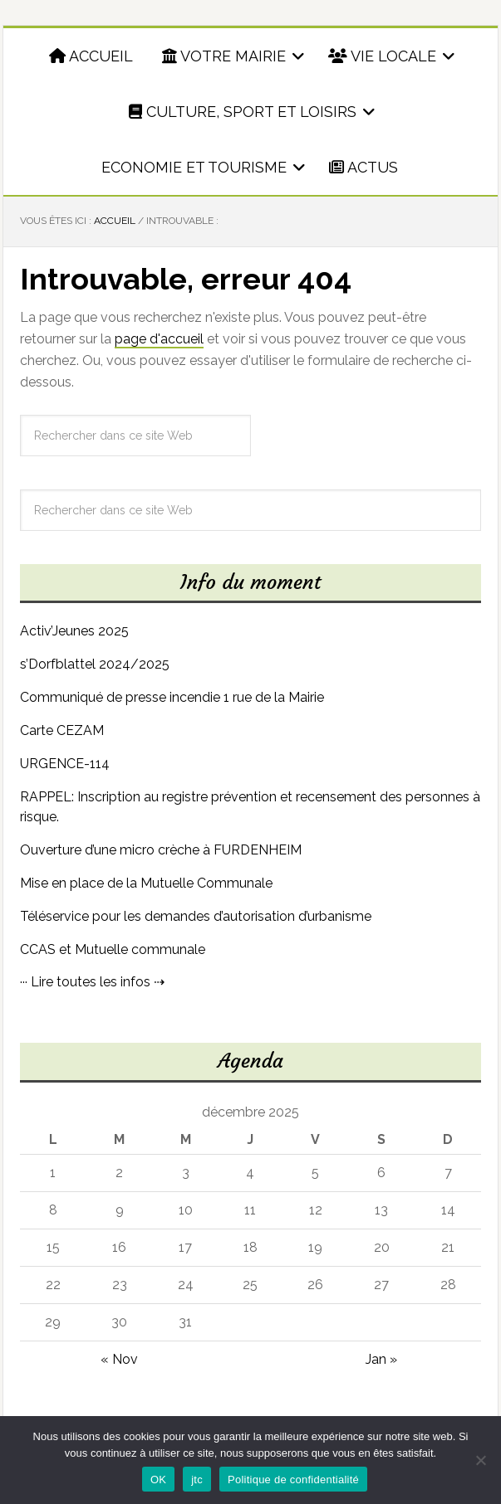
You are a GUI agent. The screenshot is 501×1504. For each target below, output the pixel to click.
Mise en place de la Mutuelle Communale (146, 883)
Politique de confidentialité (293, 1479)
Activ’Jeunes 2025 (74, 631)
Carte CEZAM (62, 730)
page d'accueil (159, 339)
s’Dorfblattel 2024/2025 (94, 664)
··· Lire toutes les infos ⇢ (92, 982)
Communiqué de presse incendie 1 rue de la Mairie (172, 697)
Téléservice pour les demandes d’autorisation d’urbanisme (195, 916)
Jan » (381, 1359)
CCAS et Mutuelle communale (112, 949)
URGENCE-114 (65, 763)
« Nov (119, 1359)
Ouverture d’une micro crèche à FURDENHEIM (161, 850)
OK (158, 1479)
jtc (197, 1479)
